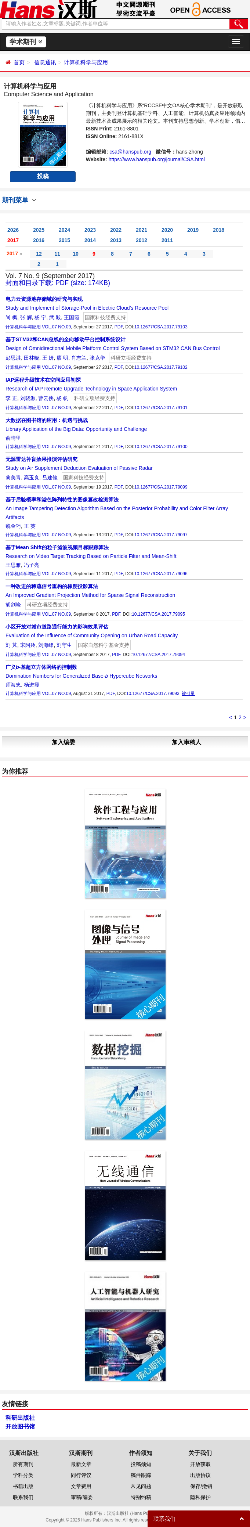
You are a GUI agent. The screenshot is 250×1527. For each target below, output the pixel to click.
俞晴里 (13, 438)
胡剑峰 (13, 605)
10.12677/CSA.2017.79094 (158, 654)
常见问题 (141, 1486)
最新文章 (81, 1464)
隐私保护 (200, 1497)
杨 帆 (62, 398)
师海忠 (13, 685)
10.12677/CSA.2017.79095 (158, 614)
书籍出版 (23, 1486)
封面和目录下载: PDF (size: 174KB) (58, 283)
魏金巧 (13, 526)
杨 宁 (40, 317)
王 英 (30, 526)
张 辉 (26, 317)
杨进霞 (31, 685)
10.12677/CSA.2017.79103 (161, 326)
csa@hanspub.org (130, 152)
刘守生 (64, 645)
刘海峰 (46, 645)
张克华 (97, 358)
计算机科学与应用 (86, 62)
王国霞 (71, 317)
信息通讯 (45, 62)
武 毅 (55, 317)
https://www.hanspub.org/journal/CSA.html (157, 159)
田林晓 (31, 358)
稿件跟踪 (141, 1475)
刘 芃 (11, 645)
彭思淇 (13, 358)
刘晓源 (28, 398)
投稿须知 (141, 1464)
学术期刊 (26, 42)
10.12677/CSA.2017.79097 (161, 534)
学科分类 (23, 1475)
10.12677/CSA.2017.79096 (161, 573)
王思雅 (13, 565)
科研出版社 (20, 1418)
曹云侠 (46, 398)
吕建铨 (50, 477)
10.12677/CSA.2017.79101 (161, 407)
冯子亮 (31, 565)
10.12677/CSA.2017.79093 (153, 693)
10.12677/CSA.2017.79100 (161, 446)
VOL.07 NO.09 (56, 326)
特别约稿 (141, 1497)
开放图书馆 (20, 1426)
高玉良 (31, 477)
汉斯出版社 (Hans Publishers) (136, 1513)
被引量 (188, 693)
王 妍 (48, 358)
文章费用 (81, 1486)
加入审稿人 (186, 742)
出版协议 (200, 1475)
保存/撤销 (201, 1486)
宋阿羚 (28, 645)
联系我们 (23, 1497)
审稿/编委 (82, 1497)
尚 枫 (11, 317)
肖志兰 (79, 358)
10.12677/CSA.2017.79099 (161, 487)
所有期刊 (23, 1464)
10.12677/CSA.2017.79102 (161, 367)
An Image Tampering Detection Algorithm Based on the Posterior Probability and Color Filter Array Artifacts (117, 508)
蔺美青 (13, 477)
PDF (119, 326)
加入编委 (63, 742)
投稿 (43, 176)
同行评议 (81, 1475)
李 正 (11, 398)
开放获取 (200, 1464)
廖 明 (62, 358)
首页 (19, 62)
